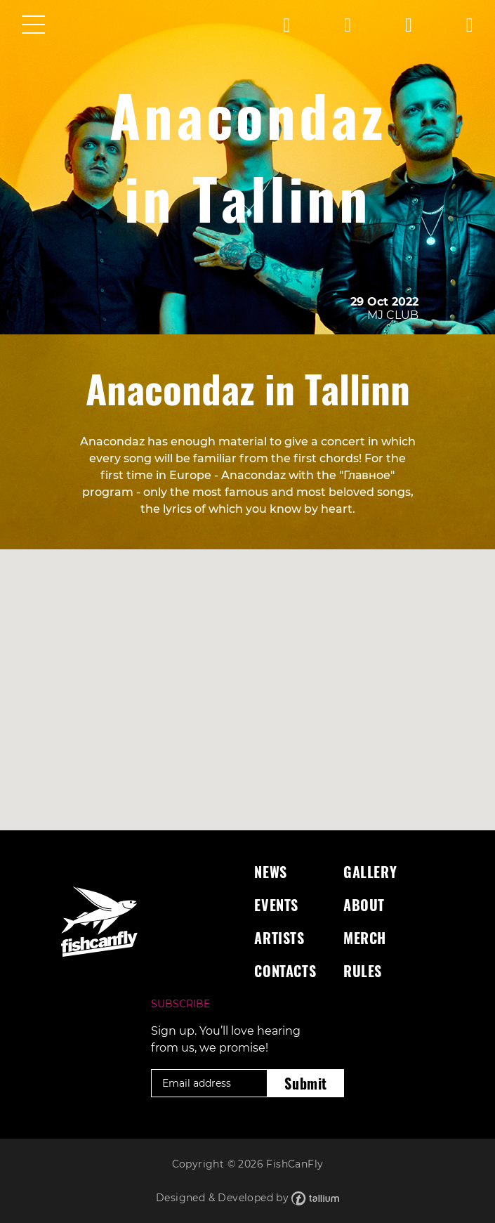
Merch (364, 937)
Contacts (285, 970)
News (270, 871)
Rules (362, 970)
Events (276, 904)
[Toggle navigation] (33, 26)
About (364, 904)
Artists (279, 937)
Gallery (370, 871)
